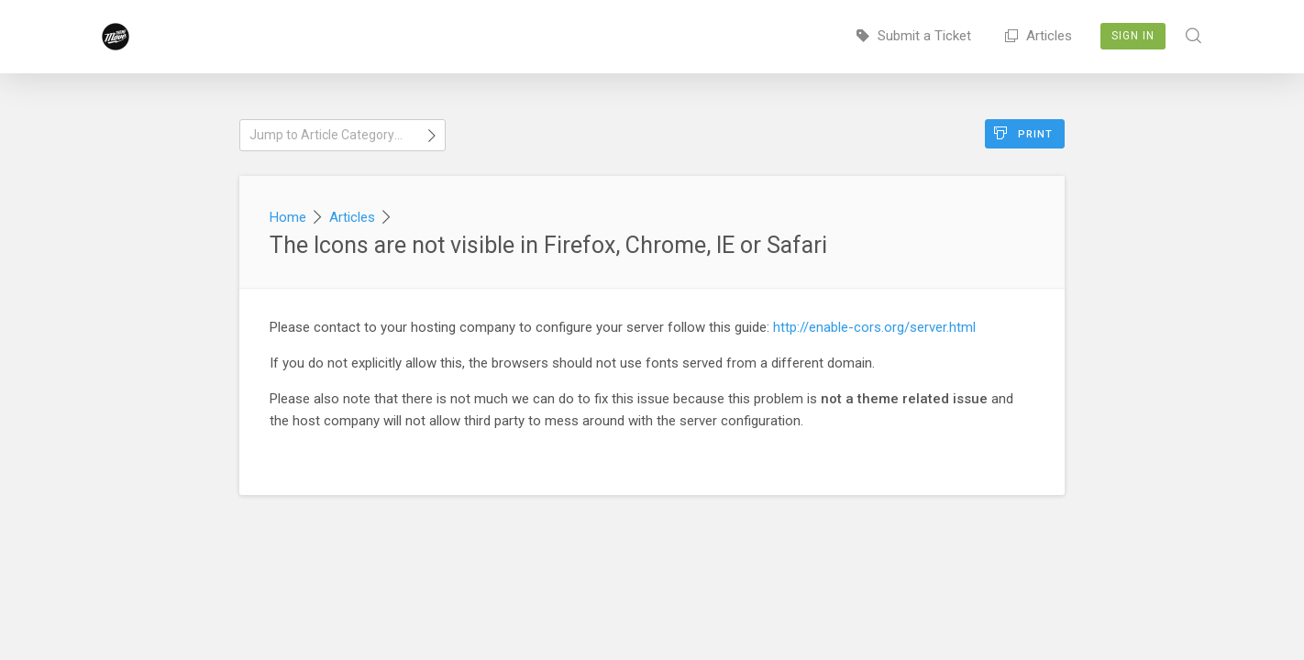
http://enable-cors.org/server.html (874, 327)
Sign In (1133, 35)
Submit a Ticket (913, 36)
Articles (1038, 36)
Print (1023, 133)
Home (288, 217)
